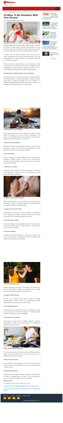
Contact (12, 395)
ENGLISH (6, 5)
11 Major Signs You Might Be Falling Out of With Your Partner (22, 386)
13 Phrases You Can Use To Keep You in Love (17, 383)
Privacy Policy (26, 395)
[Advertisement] (22, 97)
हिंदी (11, 5)
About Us (6, 395)
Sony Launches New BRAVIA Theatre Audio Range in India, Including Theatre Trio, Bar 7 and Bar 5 (50, 25)
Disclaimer (18, 395)
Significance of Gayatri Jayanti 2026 (54, 54)
